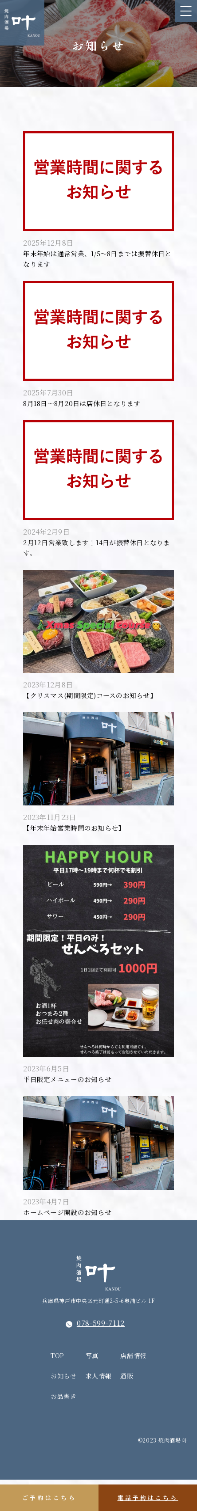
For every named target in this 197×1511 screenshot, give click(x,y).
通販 (126, 1407)
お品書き (64, 1427)
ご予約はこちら (49, 1497)
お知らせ (64, 1407)
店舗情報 (133, 1386)
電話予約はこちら (148, 1497)
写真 (92, 1386)
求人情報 (99, 1407)
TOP (57, 1386)
